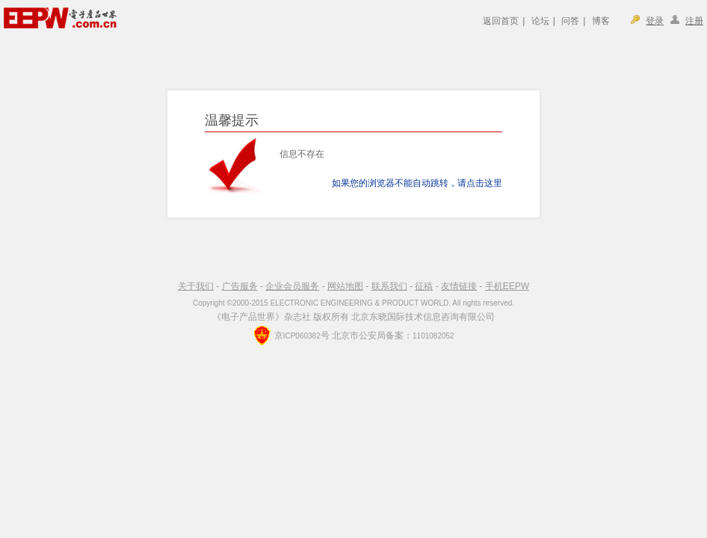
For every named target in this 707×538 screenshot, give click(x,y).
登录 (655, 21)
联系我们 (389, 286)
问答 (570, 21)
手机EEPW (507, 286)
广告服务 (240, 286)
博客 (601, 21)
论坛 (540, 21)
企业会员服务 (292, 286)
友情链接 (459, 286)
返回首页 (501, 21)
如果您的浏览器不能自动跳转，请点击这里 (417, 183)
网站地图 (345, 286)
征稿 (424, 286)
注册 (694, 21)
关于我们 (196, 286)
